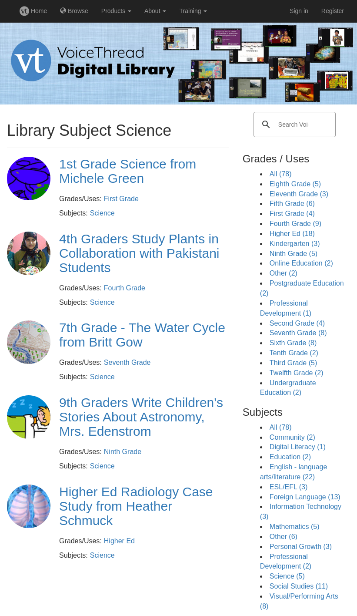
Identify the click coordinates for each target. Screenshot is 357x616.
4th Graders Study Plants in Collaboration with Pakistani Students (139, 253)
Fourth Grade (124, 288)
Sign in (299, 10)
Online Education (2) (301, 263)
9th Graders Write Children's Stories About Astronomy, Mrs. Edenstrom (141, 416)
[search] (293, 124)
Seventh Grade (127, 362)
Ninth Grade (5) (293, 253)
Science (102, 213)
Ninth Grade (122, 451)
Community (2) (292, 437)
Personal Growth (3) (301, 546)
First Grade (121, 198)
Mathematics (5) (295, 526)
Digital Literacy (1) (298, 447)
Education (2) (290, 457)
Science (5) (287, 576)
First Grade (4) (292, 213)
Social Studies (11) (299, 586)
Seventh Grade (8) (298, 333)
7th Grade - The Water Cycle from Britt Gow (142, 334)
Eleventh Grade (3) (299, 194)
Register (332, 10)
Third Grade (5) (293, 363)
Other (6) (283, 536)
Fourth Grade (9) (295, 223)
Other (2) (283, 273)
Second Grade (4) (297, 323)
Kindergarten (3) (295, 243)
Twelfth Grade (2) (297, 373)
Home (33, 11)
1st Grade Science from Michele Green (127, 171)
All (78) (281, 174)
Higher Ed (119, 541)
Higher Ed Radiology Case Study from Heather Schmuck (136, 506)
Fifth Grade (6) (292, 203)
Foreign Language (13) (305, 497)
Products (116, 10)
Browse (74, 10)
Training (193, 10)
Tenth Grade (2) (294, 353)
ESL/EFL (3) (288, 487)
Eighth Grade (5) (295, 184)
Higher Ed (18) (292, 233)
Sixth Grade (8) (293, 343)
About (155, 10)
